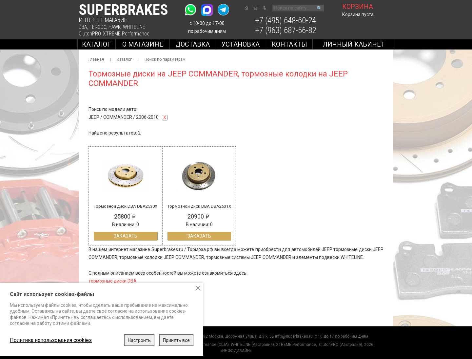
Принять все (176, 340)
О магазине (142, 44)
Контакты (289, 44)
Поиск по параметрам (165, 59)
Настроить (139, 340)
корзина (357, 6)
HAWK (114, 27)
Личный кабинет (354, 44)
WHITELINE (134, 27)
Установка (240, 44)
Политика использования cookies (51, 340)
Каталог (96, 44)
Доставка (192, 44)
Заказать (125, 236)
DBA (83, 27)
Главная (96, 59)
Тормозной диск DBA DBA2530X (125, 206)
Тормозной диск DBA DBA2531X (199, 206)
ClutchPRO (90, 34)
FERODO (97, 27)
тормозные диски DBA (112, 281)
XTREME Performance (126, 34)
